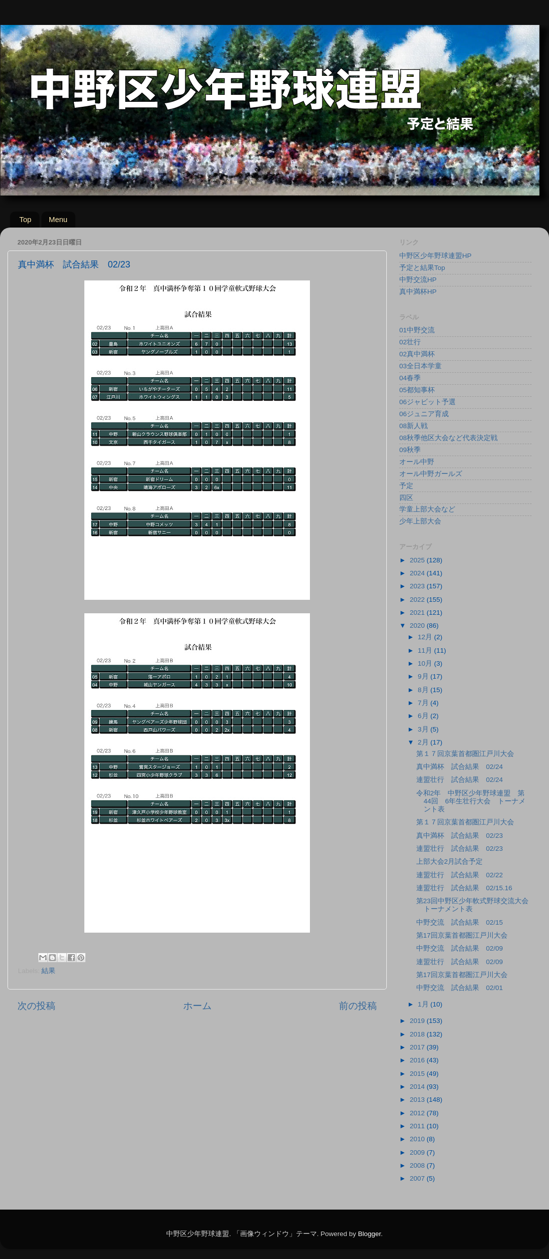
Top (25, 219)
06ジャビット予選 (427, 402)
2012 (418, 1113)
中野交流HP (418, 279)
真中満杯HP (418, 291)
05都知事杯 (417, 390)
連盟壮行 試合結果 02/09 (459, 962)
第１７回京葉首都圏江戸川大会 (465, 753)
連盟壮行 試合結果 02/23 (459, 848)
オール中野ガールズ (430, 474)
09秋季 (410, 450)
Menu (58, 219)
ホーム (197, 1006)
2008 (418, 1165)
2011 (418, 1126)
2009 (418, 1152)
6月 (424, 716)
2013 (418, 1099)
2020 (418, 625)
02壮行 (410, 342)
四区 (406, 498)
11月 (426, 650)
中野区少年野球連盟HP (435, 255)
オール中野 (416, 462)
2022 (418, 599)
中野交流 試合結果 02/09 (459, 948)
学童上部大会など (427, 509)
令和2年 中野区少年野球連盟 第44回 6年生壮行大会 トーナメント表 (471, 801)
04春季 (410, 378)
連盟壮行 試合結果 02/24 (459, 779)
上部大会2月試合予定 (449, 861)
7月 (424, 703)
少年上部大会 (420, 521)
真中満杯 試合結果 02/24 (459, 766)
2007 (418, 1178)
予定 (406, 486)
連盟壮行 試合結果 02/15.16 (464, 888)
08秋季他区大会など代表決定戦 (448, 438)
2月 (424, 742)
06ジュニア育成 (424, 414)
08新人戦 (413, 426)
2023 (418, 586)
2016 (418, 1060)
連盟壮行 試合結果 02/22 (459, 875)
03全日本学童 (420, 366)
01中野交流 (417, 330)
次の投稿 (36, 1006)
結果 (48, 971)
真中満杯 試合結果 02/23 (459, 835)
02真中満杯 (417, 354)
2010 (418, 1139)
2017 (418, 1047)
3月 (424, 729)
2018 (418, 1034)
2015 (418, 1073)
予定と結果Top (422, 267)
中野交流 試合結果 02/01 (459, 988)
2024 (418, 573)
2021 (418, 612)
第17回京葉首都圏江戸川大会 (462, 935)
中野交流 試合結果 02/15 (459, 922)
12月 (426, 637)
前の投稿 (358, 1006)
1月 (424, 1004)
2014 (418, 1086)
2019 (418, 1020)
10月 (426, 663)
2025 (418, 560)
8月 (424, 690)
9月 (424, 676)
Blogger (369, 1234)
